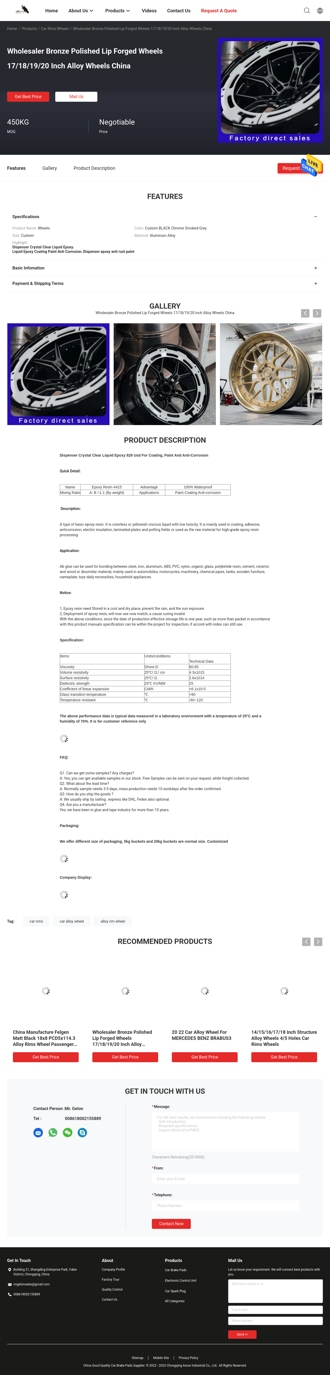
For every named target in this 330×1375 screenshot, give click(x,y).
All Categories (174, 1301)
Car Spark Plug (175, 1291)
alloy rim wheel (113, 921)
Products (29, 29)
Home (12, 29)
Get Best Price (28, 96)
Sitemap (137, 1358)
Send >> (242, 1334)
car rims (36, 921)
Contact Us (109, 1299)
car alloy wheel (72, 921)
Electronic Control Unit (180, 1280)
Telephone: (163, 1195)
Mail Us (76, 96)
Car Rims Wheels (55, 29)
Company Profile (113, 1269)
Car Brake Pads (176, 1270)
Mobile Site (161, 1358)
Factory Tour (110, 1279)
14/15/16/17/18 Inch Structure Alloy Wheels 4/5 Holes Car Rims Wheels (284, 1038)
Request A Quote (300, 168)
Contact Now (171, 1223)
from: (158, 1168)
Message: (162, 1107)
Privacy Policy (188, 1358)
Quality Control (112, 1289)
